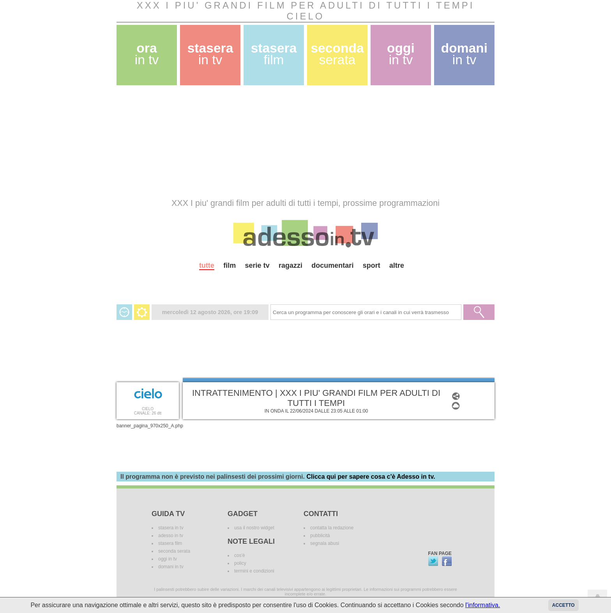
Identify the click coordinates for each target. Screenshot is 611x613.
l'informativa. (482, 605)
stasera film (170, 543)
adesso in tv (170, 535)
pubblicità (320, 535)
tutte (206, 265)
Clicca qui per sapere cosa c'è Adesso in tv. (370, 476)
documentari (332, 265)
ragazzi (290, 265)
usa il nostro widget (254, 527)
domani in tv (171, 566)
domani (464, 54)
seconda (337, 54)
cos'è (239, 555)
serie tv (257, 265)
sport (371, 265)
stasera (210, 54)
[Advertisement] (305, 141)
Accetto (563, 605)
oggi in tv (167, 559)
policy (240, 563)
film (229, 265)
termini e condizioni (254, 571)
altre (396, 265)
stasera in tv (171, 527)
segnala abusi (324, 543)
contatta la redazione (331, 527)
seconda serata (174, 551)
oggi (401, 54)
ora (147, 54)
